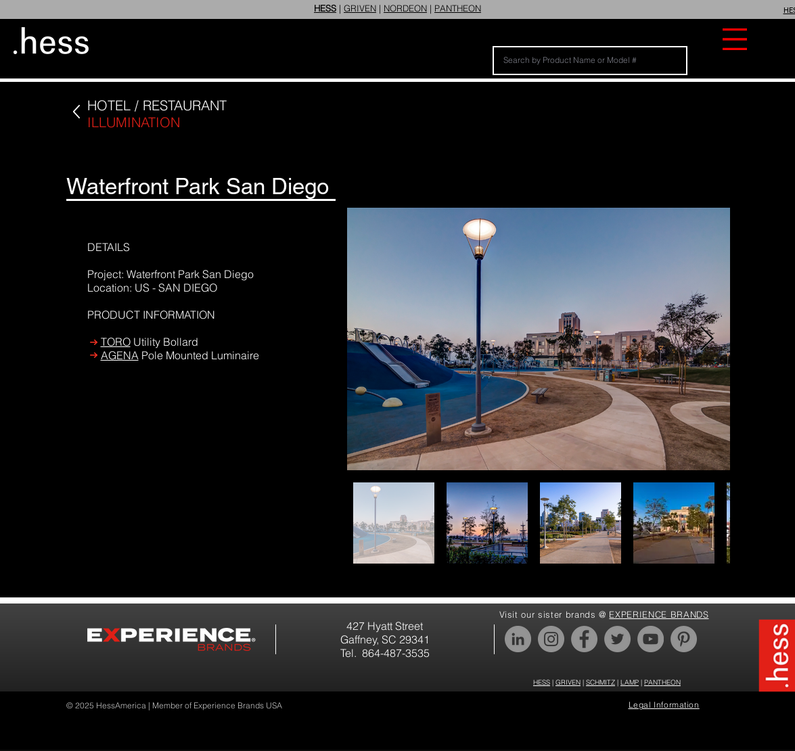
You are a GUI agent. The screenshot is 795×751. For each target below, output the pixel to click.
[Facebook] (584, 639)
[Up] (76, 112)
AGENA (120, 355)
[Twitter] (617, 639)
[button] (735, 39)
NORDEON (405, 8)
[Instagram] (551, 639)
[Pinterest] (684, 639)
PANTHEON (457, 8)
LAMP (629, 682)
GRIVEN (360, 8)
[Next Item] (706, 339)
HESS (541, 682)
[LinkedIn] (518, 639)
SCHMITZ (600, 682)
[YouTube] (650, 639)
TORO (116, 341)
